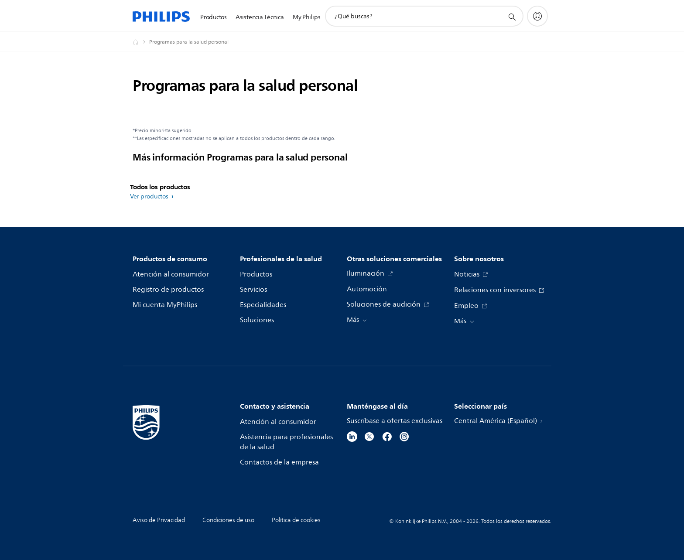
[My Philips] (537, 16)
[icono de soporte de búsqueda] (511, 16)
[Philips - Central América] (141, 42)
